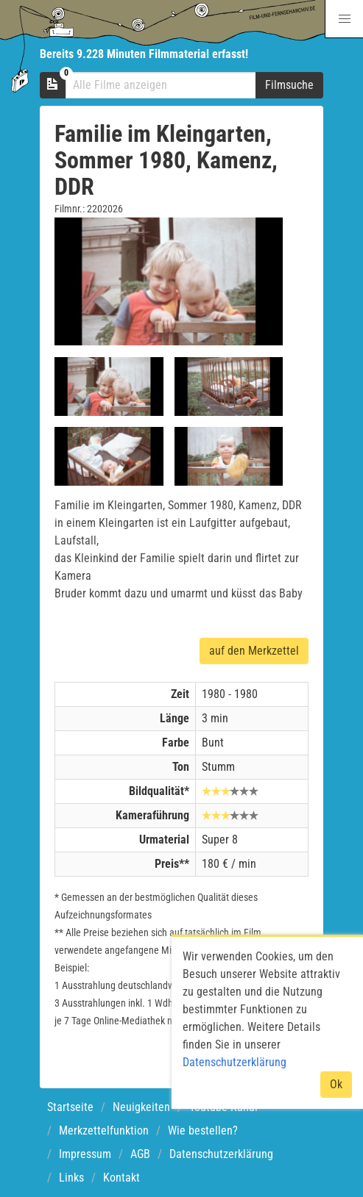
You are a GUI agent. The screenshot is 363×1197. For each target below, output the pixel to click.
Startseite (70, 1107)
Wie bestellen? (203, 1130)
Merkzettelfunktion (104, 1130)
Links (71, 1178)
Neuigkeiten (141, 1107)
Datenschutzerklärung (221, 1154)
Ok (336, 1084)
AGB (140, 1154)
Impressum (85, 1154)
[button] (344, 19)
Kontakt (121, 1178)
